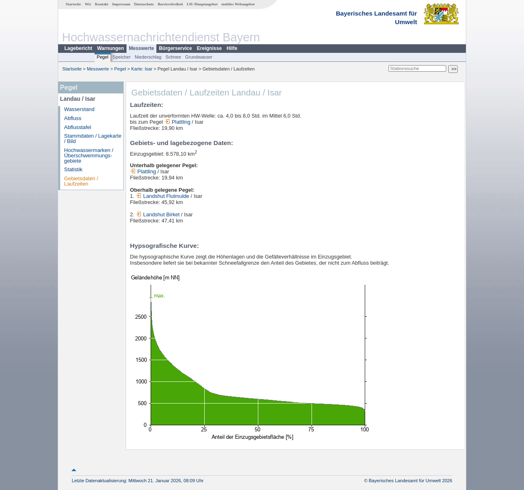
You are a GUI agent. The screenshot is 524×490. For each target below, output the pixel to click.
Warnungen (110, 48)
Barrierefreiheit (170, 4)
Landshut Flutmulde (162, 196)
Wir (88, 4)
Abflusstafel (77, 127)
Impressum (121, 4)
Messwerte (141, 48)
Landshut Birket (158, 214)
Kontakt (101, 4)
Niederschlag (148, 56)
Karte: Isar (142, 68)
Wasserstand (79, 109)
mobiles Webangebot (238, 4)
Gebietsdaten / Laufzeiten (81, 181)
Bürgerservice (175, 48)
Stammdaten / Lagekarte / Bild (93, 138)
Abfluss (72, 118)
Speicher (122, 56)
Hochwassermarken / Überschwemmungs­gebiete (88, 155)
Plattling (178, 122)
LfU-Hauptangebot (202, 4)
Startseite (73, 4)
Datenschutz (144, 4)
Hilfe (232, 48)
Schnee (173, 56)
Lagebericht (78, 48)
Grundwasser (198, 56)
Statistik (73, 169)
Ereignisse (209, 48)
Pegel (102, 56)
